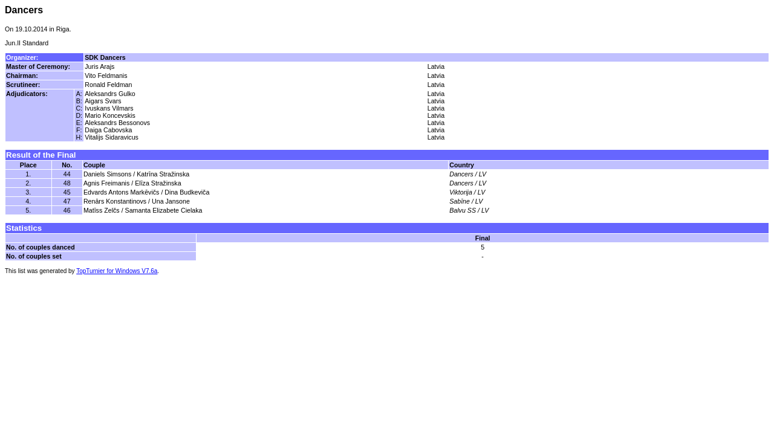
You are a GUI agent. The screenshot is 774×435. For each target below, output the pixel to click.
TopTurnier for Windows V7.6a (116, 271)
